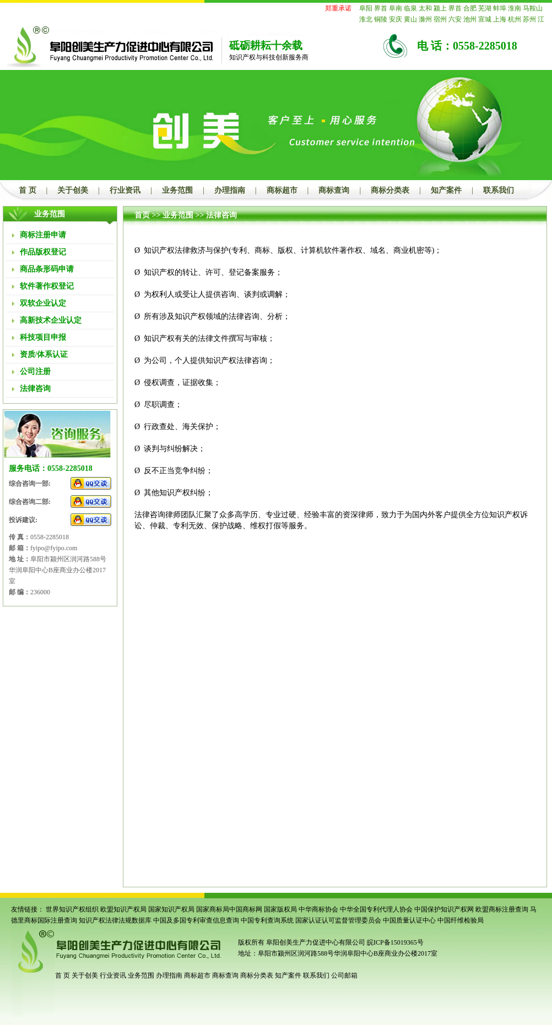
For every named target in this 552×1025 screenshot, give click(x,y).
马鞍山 (533, 8)
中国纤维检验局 (460, 920)
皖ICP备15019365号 (395, 942)
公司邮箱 (344, 975)
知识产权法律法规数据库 (115, 920)
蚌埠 (499, 8)
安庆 (395, 19)
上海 (499, 19)
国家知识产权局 (171, 909)
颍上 (440, 8)
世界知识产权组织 (72, 909)
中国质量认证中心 (409, 920)
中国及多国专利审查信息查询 (196, 920)
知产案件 (446, 190)
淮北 (365, 19)
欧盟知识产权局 (123, 909)
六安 (455, 19)
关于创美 (72, 190)
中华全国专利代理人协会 (376, 909)
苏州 (529, 19)
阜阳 (365, 8)
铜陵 (380, 19)
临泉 (410, 8)
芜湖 (484, 8)
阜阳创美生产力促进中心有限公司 (314, 942)
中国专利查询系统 (267, 920)
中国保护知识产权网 (444, 909)
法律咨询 (221, 215)
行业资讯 (125, 190)
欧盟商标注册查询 (501, 909)
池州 (470, 19)
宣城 (484, 19)
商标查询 (333, 190)
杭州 (514, 19)
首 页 (27, 190)
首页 (142, 215)
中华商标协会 (318, 909)
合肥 (470, 8)
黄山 (410, 19)
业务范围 (177, 190)
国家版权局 (280, 909)
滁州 (425, 19)
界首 (380, 8)
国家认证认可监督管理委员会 (338, 920)
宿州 (440, 19)
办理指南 (229, 190)
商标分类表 (390, 190)
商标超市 (282, 190)
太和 (425, 8)
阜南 (395, 8)
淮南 (514, 8)
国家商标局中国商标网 (229, 909)
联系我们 (498, 190)
